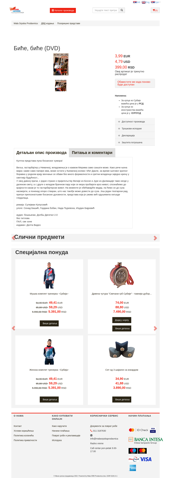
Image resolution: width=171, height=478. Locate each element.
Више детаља (50, 323)
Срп (155, 2)
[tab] (135, 121)
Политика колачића (24, 435)
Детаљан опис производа (41, 152)
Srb (136, 2)
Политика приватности (25, 440)
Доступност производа (131, 121)
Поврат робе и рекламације (66, 435)
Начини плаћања (60, 431)
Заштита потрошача (129, 142)
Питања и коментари (92, 152)
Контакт (18, 426)
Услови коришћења (24, 431)
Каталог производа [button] (63, 10)
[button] (13, 238)
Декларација (126, 135)
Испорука (57, 440)
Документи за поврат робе (103, 426)
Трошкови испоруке (129, 128)
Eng (146, 2)
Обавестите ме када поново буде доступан (134, 83)
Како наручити (59, 426)
